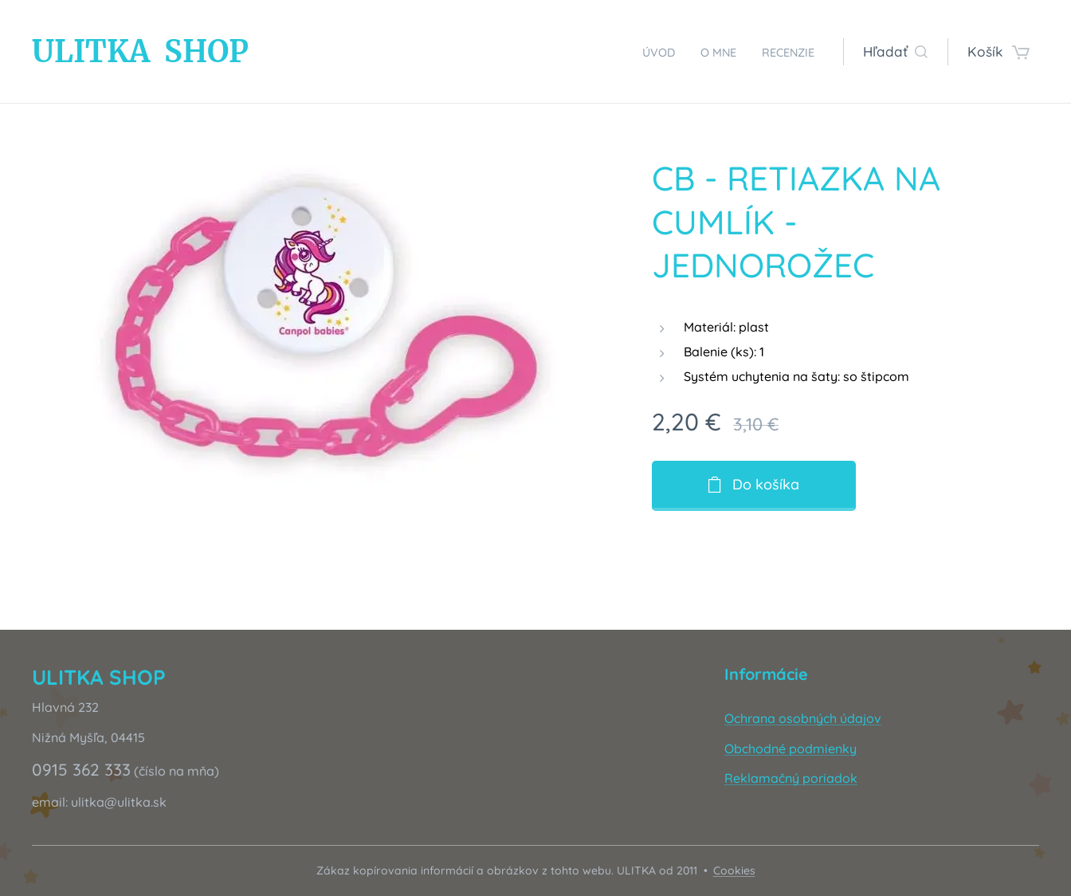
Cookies (734, 870)
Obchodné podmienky (790, 748)
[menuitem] (640, 52)
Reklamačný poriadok (790, 778)
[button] (895, 52)
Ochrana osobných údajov (802, 718)
